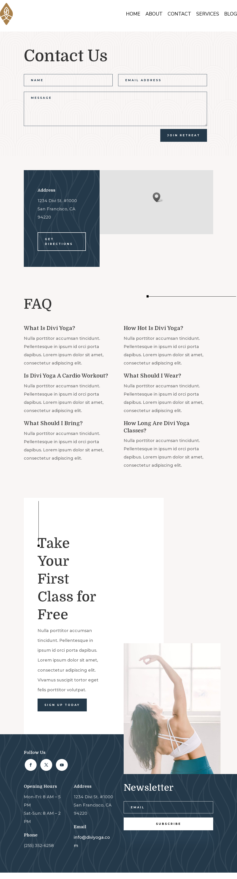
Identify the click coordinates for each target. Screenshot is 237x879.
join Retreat (183, 135)
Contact (179, 14)
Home (133, 14)
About (154, 14)
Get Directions (59, 241)
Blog (230, 14)
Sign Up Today (62, 705)
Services (207, 14)
